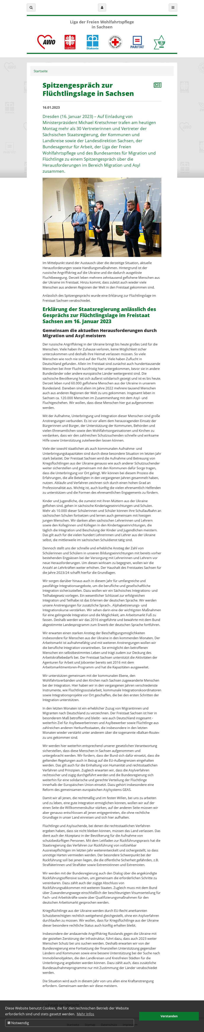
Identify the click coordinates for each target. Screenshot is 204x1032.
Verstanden (169, 1016)
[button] (31, 7)
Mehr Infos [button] (85, 1014)
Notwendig (18, 1023)
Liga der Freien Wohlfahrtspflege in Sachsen (102, 24)
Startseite (41, 71)
